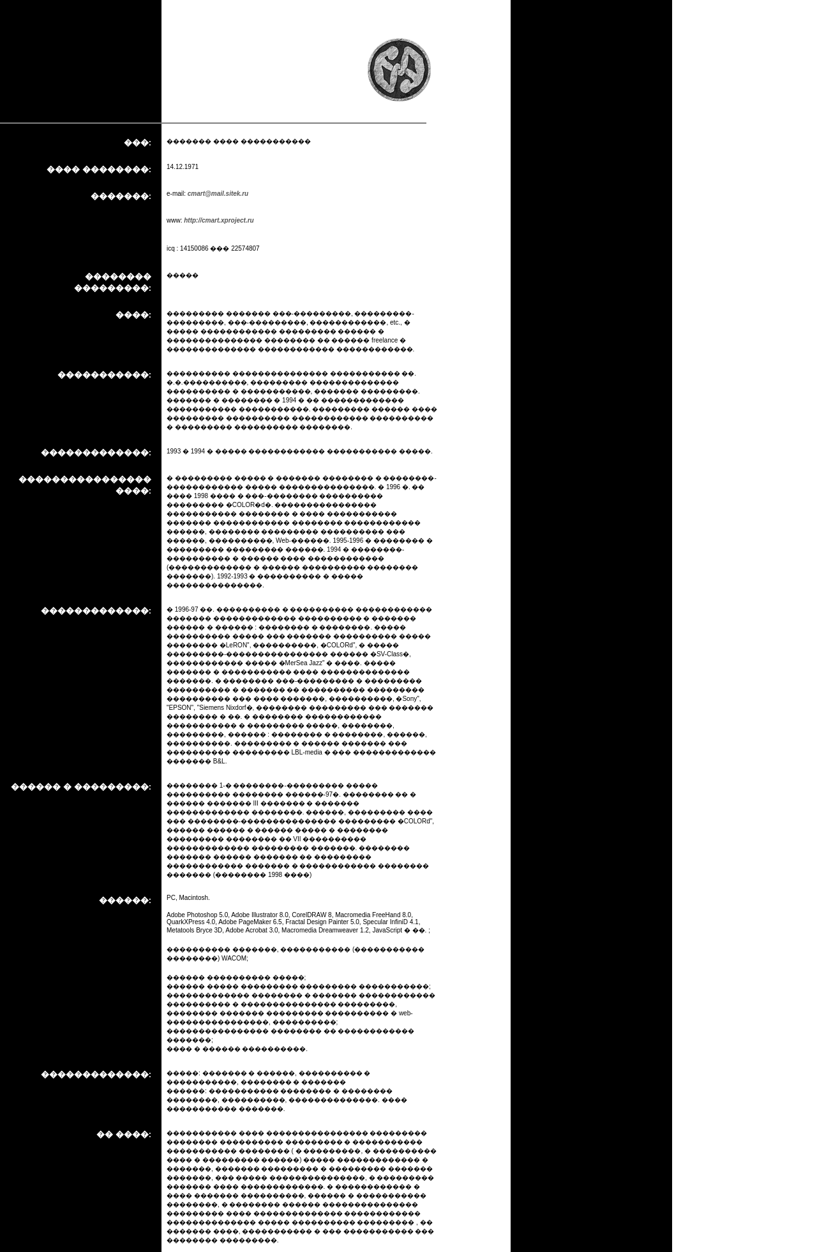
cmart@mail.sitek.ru (218, 193)
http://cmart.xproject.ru (218, 220)
